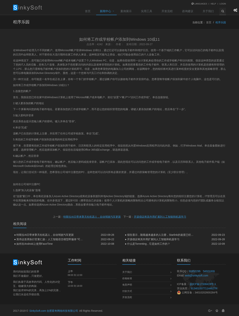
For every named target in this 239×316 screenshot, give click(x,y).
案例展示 (126, 11)
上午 (70, 271)
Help (213, 4)
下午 (70, 282)
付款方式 (127, 291)
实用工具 (146, 11)
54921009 (209, 271)
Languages (200, 4)
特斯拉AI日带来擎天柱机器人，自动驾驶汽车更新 (92, 216)
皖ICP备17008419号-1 (203, 284)
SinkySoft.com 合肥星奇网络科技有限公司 (53, 310)
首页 (88, 11)
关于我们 (208, 11)
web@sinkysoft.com (196, 275)
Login (223, 4)
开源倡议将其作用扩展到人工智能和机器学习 (160, 216)
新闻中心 (105, 11)
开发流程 (167, 11)
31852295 (194, 271)
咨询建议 (187, 11)
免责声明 (127, 284)
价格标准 (127, 278)
